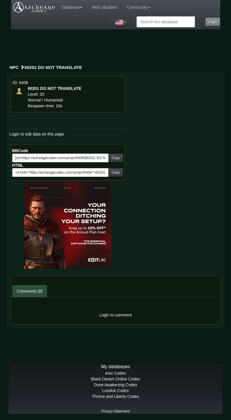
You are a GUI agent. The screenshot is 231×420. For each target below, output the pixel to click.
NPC (14, 67)
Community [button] (139, 7)
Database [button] (72, 7)
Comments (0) (30, 291)
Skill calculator (104, 7)
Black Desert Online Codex (115, 379)
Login (212, 22)
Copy (116, 158)
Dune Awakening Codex (115, 384)
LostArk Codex (115, 390)
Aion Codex (115, 373)
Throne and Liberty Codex (115, 396)
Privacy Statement (115, 411)
